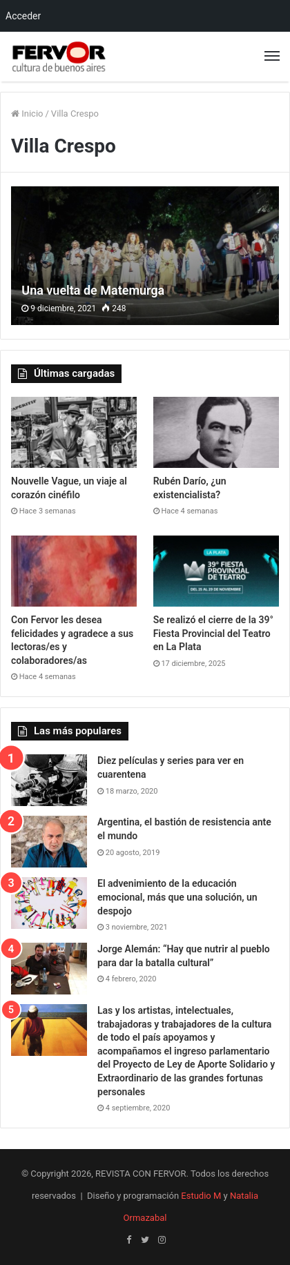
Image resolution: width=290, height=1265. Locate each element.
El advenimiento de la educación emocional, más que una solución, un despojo (177, 897)
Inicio (27, 113)
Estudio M (201, 1195)
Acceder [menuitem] (23, 15)
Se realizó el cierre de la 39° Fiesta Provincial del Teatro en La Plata (213, 633)
